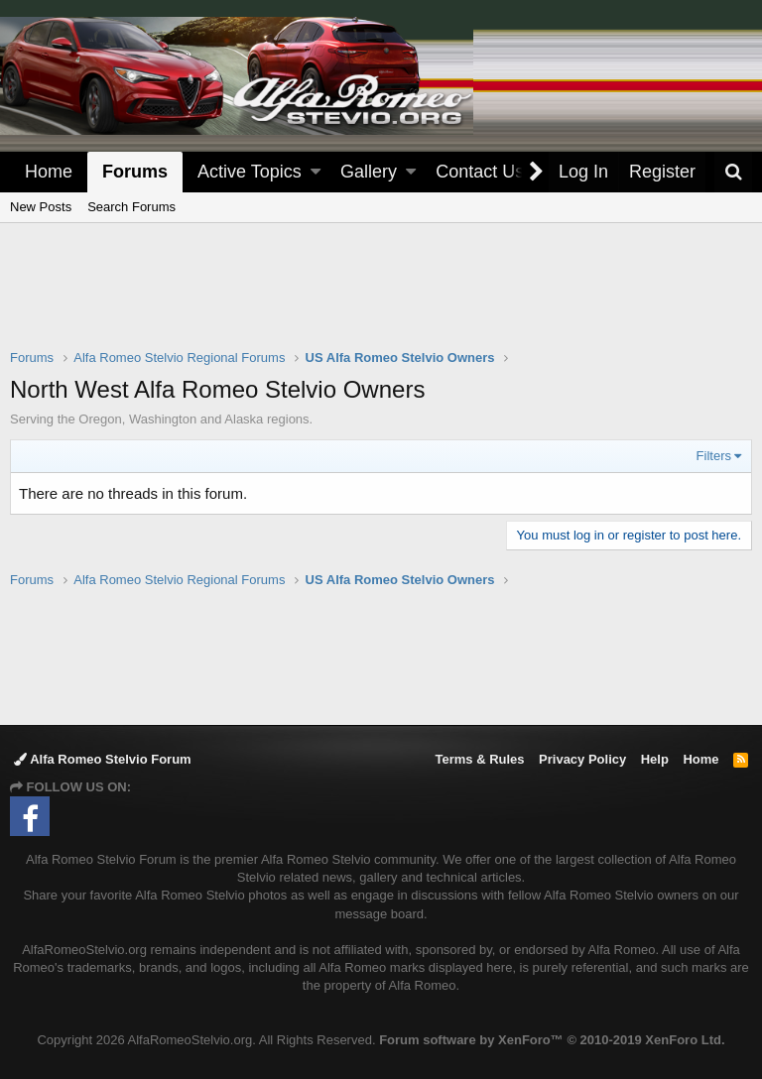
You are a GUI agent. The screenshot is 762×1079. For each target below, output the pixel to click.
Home (48, 171)
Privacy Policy (582, 759)
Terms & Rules (479, 759)
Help (655, 759)
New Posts (40, 206)
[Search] (733, 172)
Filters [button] (714, 455)
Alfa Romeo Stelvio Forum (102, 759)
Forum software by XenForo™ (551, 1039)
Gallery (368, 171)
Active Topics (249, 171)
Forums (135, 171)
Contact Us (480, 171)
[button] (315, 172)
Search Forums (131, 206)
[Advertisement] (381, 298)
